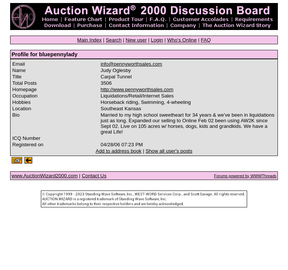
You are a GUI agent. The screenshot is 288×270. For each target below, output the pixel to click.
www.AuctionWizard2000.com (45, 175)
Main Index (89, 40)
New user (136, 40)
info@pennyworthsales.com (131, 64)
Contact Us (94, 175)
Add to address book (118, 151)
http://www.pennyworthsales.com (136, 89)
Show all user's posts (169, 151)
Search (114, 40)
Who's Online (182, 40)
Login (157, 40)
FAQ (206, 40)
